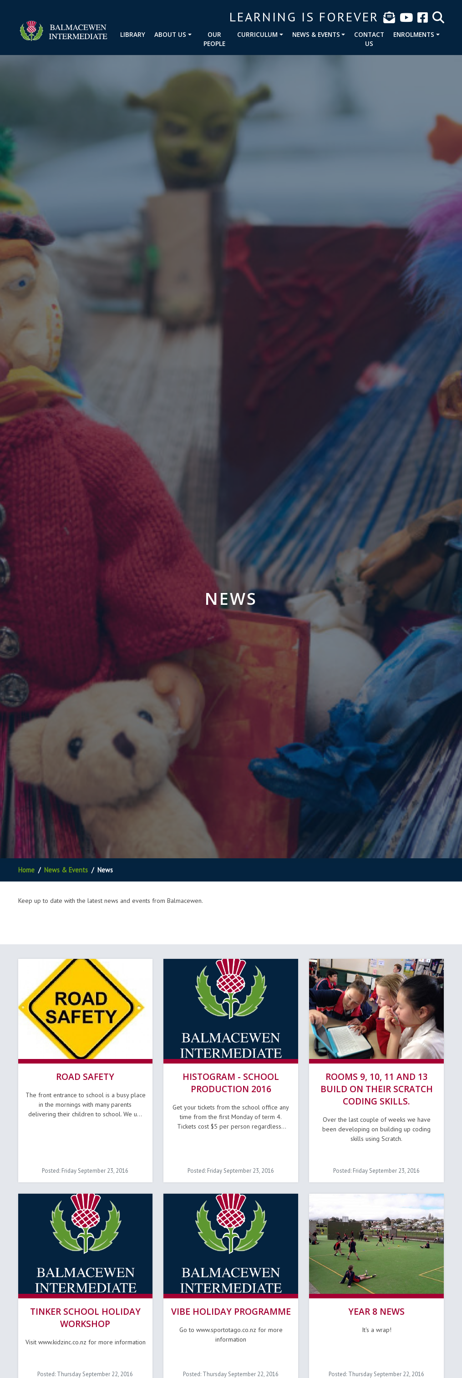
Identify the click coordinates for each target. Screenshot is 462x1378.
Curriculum (257, 34)
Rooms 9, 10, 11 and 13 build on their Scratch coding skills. (376, 1088)
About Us (170, 34)
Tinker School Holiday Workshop (85, 1317)
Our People (214, 39)
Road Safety (85, 1076)
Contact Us (369, 39)
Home (26, 870)
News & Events (316, 34)
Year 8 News (376, 1311)
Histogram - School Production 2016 (231, 1082)
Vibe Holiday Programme (231, 1311)
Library (132, 34)
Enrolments (413, 34)
